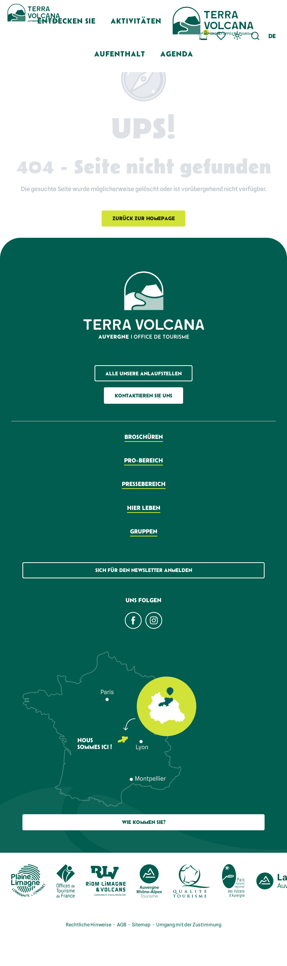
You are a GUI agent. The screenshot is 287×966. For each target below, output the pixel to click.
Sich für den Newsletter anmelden (143, 570)
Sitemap (141, 924)
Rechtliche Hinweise (88, 924)
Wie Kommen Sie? (144, 822)
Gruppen (143, 531)
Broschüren (143, 436)
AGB (121, 924)
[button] (272, 36)
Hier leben (143, 507)
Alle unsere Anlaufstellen (143, 373)
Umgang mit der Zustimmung (188, 924)
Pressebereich (144, 483)
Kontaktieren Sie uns (143, 396)
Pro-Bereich (143, 460)
